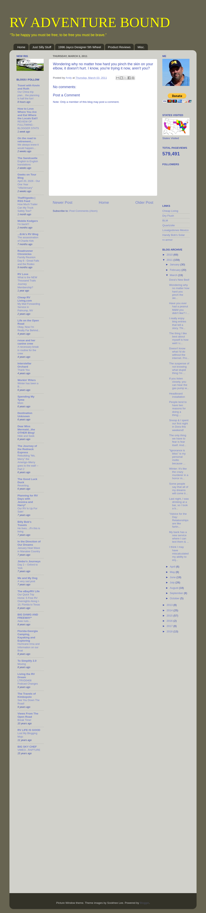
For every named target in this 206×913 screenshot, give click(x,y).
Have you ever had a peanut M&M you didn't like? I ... (179, 308)
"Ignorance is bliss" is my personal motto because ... (177, 457)
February (175, 269)
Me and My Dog (27, 578)
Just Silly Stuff (41, 47)
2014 (170, 610)
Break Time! (24, 719)
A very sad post (26, 581)
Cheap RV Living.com (25, 299)
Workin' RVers (27, 380)
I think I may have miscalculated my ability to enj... (179, 553)
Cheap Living (170, 210)
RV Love (23, 274)
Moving (22, 663)
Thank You (24, 369)
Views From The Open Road (28, 715)
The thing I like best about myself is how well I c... (178, 338)
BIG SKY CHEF (27, 746)
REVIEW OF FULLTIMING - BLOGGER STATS (28, 125)
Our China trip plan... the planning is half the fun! (28, 95)
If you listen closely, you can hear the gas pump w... (179, 383)
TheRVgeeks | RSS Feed (26, 199)
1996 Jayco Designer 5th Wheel (79, 47)
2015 (170, 615)
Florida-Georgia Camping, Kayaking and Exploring (28, 636)
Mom (20, 403)
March (174, 275)
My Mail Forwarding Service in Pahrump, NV (29, 307)
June (173, 577)
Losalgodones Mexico (175, 230)
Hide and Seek (26, 435)
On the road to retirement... (27, 140)
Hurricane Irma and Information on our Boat (29, 647)
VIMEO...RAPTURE (29, 749)
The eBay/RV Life (29, 591)
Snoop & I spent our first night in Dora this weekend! (178, 425)
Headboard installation (177, 395)
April (173, 566)
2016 (170, 620)
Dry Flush (168, 215)
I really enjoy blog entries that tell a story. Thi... (177, 323)
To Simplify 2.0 (27, 660)
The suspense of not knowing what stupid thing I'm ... (179, 368)
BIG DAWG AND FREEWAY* (28, 616)
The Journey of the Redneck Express (27, 449)
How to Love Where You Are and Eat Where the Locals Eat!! (28, 113)
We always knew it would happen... (28, 146)
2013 (170, 604)
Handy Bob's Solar (173, 234)
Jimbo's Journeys (29, 561)
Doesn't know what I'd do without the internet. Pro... (179, 353)
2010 (170, 254)
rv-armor (167, 239)
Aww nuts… (24, 621)
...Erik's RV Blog (28, 234)
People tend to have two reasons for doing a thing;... (178, 408)
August (174, 587)
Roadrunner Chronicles (25, 252)
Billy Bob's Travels (24, 523)
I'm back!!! (23, 224)
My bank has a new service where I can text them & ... (179, 537)
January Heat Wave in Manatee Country (29, 549)
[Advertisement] (178, 700)
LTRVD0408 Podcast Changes (28, 682)
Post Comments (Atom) (83, 210)
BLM (165, 220)
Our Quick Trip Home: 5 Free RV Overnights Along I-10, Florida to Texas (29, 599)
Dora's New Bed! (179, 279)
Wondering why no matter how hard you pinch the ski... (179, 291)
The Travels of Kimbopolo (27, 695)
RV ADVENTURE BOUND (89, 22)
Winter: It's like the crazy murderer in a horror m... (178, 473)
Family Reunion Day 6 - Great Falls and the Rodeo (28, 260)
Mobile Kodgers (28, 220)
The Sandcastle (27, 158)
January (175, 264)
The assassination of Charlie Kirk (28, 239)
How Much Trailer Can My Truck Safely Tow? (28, 207)
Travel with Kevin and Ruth (29, 87)
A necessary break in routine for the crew (28, 350)
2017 (170, 626)
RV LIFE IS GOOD (29, 730)
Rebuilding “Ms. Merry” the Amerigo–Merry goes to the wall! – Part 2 (28, 462)
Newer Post (62, 202)
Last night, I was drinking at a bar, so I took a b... (179, 503)
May (173, 572)
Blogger (144, 902)
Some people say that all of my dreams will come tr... (178, 488)
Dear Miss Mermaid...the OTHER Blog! (26, 429)
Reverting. (23, 485)
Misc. (141, 47)
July (172, 582)
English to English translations (28, 163)
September (177, 593)
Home (21, 47)
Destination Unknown (25, 415)
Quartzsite (168, 225)
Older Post (144, 202)
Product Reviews (119, 47)
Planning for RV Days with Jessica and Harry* (28, 500)
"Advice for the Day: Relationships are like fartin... (178, 520)
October (175, 598)
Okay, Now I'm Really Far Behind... (29, 328)
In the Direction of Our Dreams (29, 543)
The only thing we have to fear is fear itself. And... (177, 440)
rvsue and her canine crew (26, 342)
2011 (170, 259)
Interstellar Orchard (24, 365)
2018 (170, 631)
